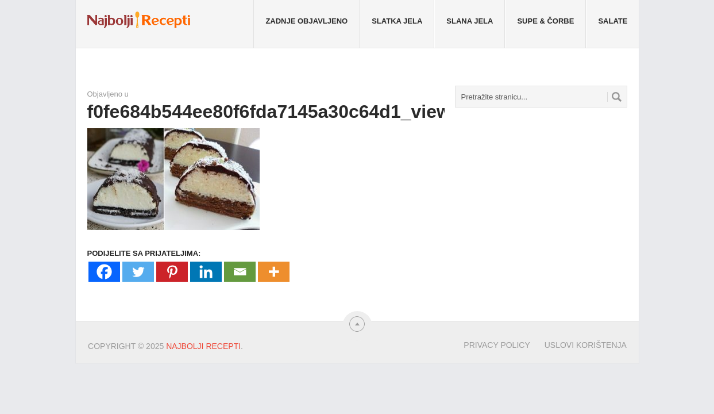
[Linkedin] (206, 272)
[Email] (240, 272)
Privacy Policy (497, 345)
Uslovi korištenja (586, 345)
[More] (274, 272)
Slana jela (469, 21)
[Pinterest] (172, 272)
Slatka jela (397, 21)
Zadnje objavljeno (306, 21)
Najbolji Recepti (203, 346)
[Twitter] (138, 272)
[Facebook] (104, 272)
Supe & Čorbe (545, 21)
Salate (612, 21)
